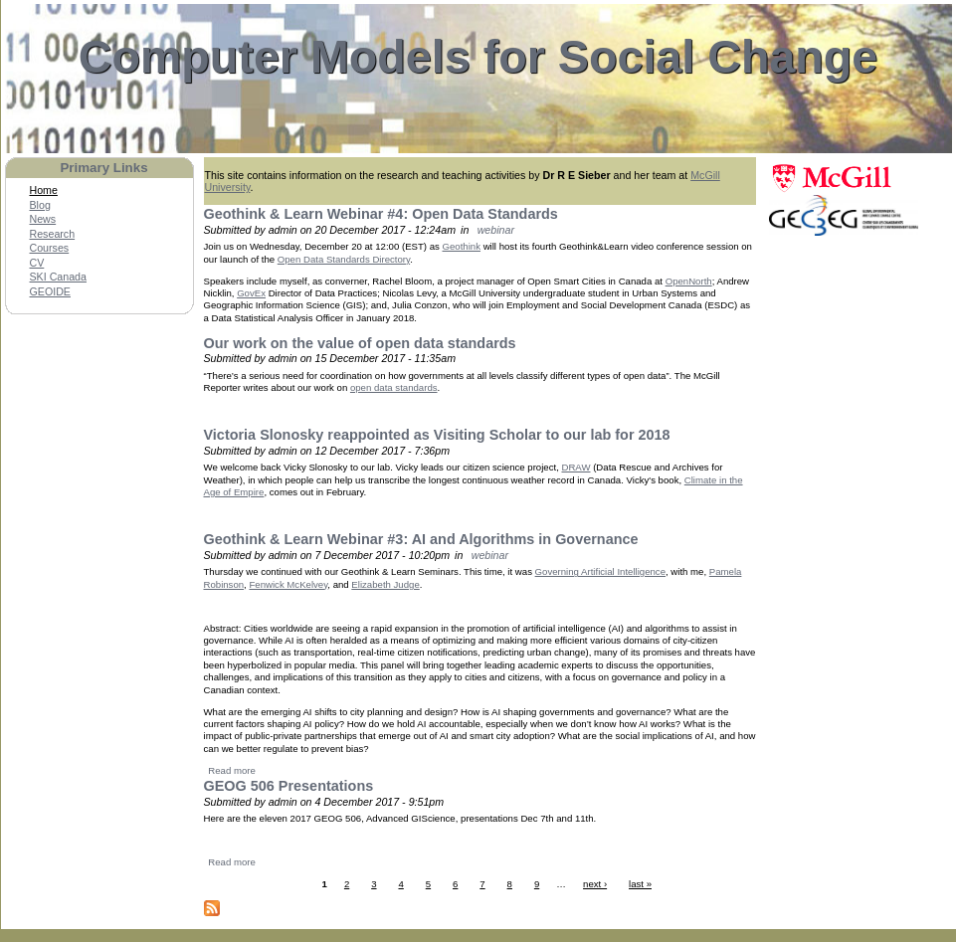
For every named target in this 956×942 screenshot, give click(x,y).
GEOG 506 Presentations (289, 786)
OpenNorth (689, 281)
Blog (40, 205)
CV (37, 263)
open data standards (394, 387)
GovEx (251, 292)
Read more (232, 770)
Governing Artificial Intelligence (600, 571)
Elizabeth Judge (385, 584)
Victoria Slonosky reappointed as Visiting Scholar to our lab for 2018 (437, 435)
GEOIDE (50, 291)
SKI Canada (58, 277)
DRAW (575, 467)
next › (595, 883)
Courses (50, 248)
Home (44, 190)
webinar (496, 230)
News (43, 219)
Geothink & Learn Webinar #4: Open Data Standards (381, 214)
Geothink (461, 246)
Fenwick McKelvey (288, 584)
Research (53, 234)
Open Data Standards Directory (344, 259)
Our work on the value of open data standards (360, 343)
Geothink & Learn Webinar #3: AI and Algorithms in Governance (421, 539)
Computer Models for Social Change (478, 57)
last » (640, 883)
